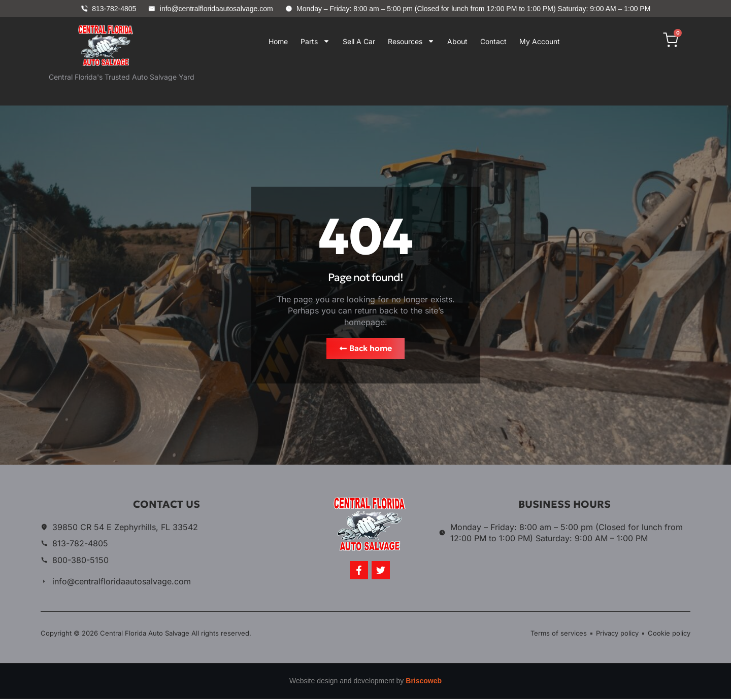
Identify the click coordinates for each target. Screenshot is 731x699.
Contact (493, 41)
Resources (411, 41)
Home (278, 41)
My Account (539, 41)
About (457, 41)
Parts (315, 41)
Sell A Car (359, 41)
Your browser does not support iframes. (406, 83)
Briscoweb (424, 681)
